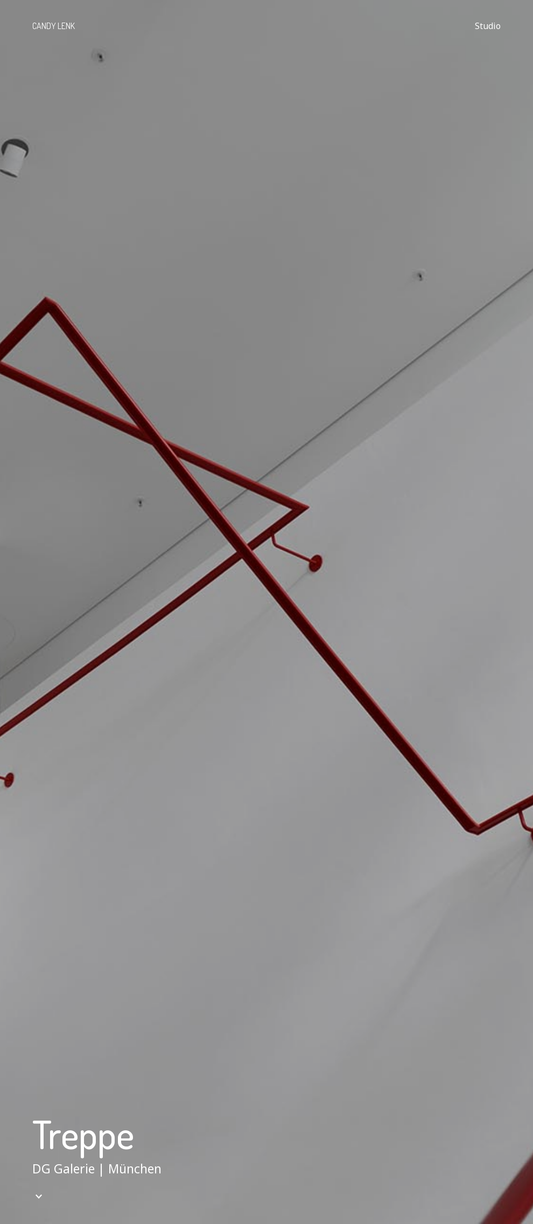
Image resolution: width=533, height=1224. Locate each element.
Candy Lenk (53, 26)
